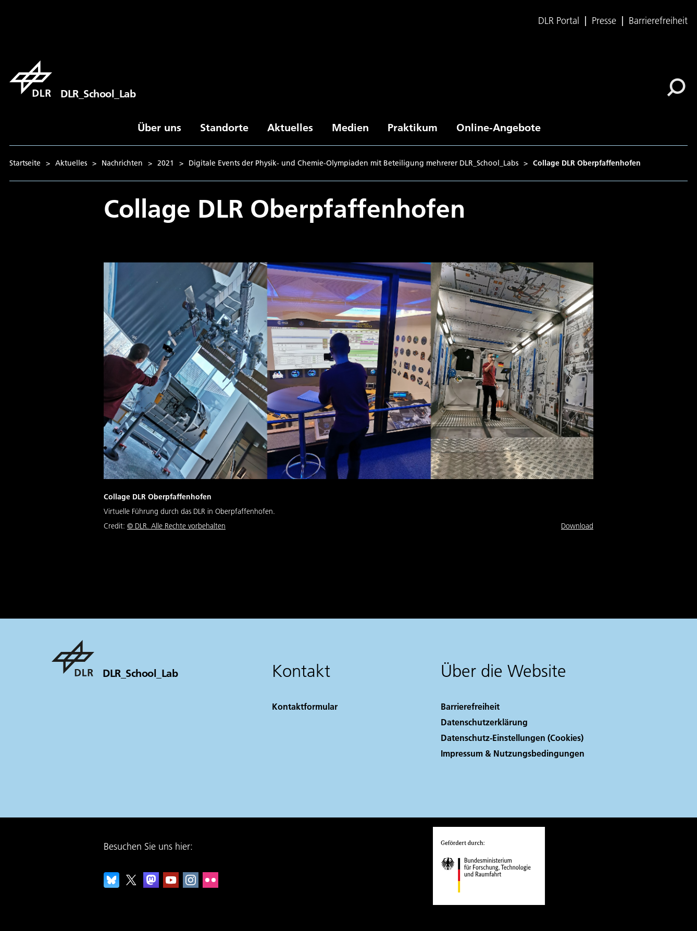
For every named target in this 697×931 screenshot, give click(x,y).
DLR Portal (558, 21)
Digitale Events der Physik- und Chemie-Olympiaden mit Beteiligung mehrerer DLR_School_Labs (353, 163)
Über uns (159, 127)
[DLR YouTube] (171, 884)
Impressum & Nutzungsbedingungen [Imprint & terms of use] (512, 753)
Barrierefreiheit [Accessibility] (470, 706)
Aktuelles (290, 127)
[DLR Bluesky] (111, 884)
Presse (604, 21)
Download (577, 526)
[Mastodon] (151, 884)
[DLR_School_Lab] (72, 78)
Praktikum (413, 127)
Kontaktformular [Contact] (305, 706)
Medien (350, 127)
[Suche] (676, 87)
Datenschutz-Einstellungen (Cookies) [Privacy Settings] (512, 737)
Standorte (224, 127)
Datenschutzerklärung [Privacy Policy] (484, 721)
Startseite (25, 163)
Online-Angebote (498, 127)
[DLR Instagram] (190, 884)
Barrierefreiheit (658, 21)
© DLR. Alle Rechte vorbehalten (176, 526)
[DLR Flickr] (210, 884)
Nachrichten (122, 163)
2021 (165, 163)
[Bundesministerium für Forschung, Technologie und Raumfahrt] (491, 902)
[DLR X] (131, 884)
